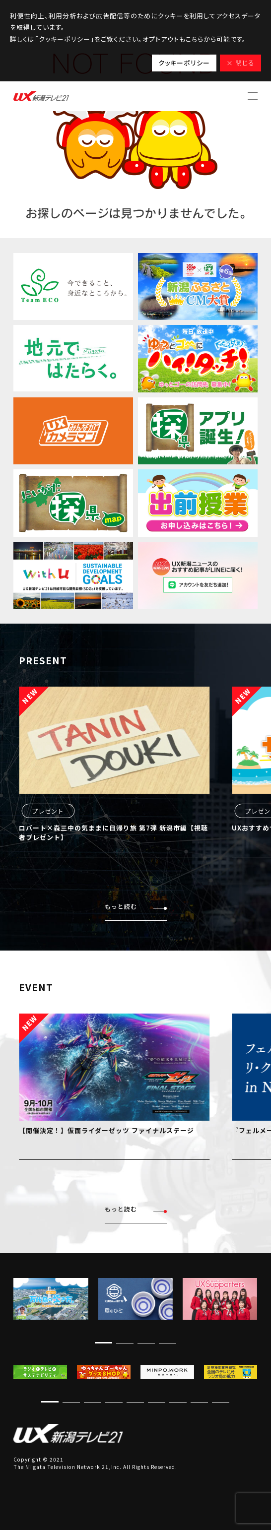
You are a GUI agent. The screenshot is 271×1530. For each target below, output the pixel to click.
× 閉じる (240, 62)
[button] (103, 1342)
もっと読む (136, 906)
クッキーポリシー (184, 62)
